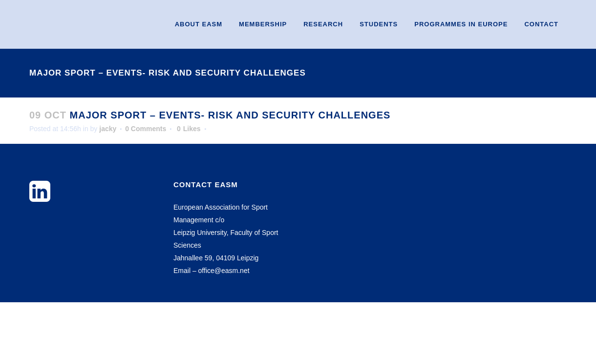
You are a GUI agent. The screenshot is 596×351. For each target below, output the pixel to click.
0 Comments (145, 129)
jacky (107, 129)
